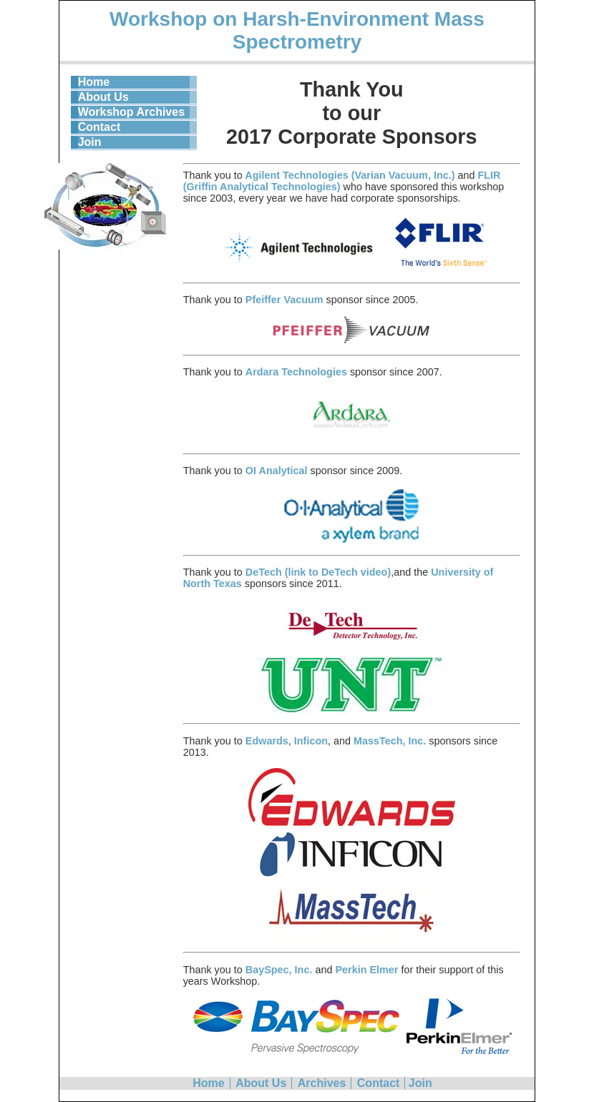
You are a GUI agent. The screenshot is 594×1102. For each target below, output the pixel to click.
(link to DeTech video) (338, 572)
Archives (322, 1083)
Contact (99, 127)
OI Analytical (276, 470)
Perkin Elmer (366, 969)
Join (90, 142)
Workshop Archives (131, 112)
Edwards (266, 741)
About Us (103, 97)
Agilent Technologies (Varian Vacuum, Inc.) (349, 175)
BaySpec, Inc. (279, 969)
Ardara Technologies (297, 372)
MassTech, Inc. (390, 741)
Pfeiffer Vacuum (284, 299)
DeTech (265, 572)
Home (93, 82)
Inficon (311, 741)
